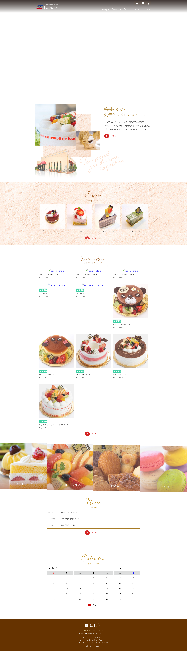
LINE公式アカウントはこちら (94, 630)
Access (138, 9)
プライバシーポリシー (102, 634)
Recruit (128, 9)
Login (147, 9)
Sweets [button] (116, 9)
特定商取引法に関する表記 (87, 634)
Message (104, 9)
